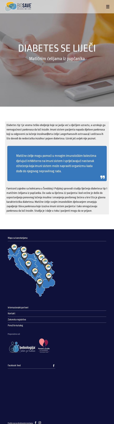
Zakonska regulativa (17, 319)
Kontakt (11, 313)
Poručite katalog (15, 325)
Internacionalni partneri (18, 307)
